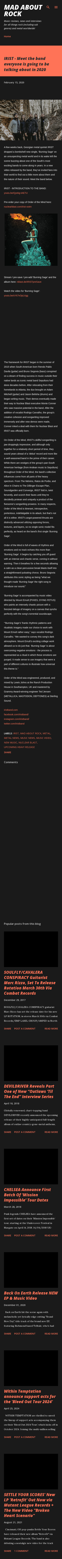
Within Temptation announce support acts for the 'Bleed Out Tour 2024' (30, 1396)
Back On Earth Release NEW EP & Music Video (31, 1295)
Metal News (11, 737)
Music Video (43, 737)
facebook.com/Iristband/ (16, 714)
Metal (46, 733)
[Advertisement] (31, 881)
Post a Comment (25, 1028)
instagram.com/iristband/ (16, 719)
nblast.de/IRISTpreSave (29, 282)
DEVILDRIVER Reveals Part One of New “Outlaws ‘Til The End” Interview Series (29, 1091)
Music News (27, 737)
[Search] (48, 6)
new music (10, 742)
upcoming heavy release (19, 747)
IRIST (16, 733)
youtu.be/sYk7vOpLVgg (16, 295)
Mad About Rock (23, 10)
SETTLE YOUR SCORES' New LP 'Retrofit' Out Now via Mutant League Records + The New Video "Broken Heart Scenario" (29, 1505)
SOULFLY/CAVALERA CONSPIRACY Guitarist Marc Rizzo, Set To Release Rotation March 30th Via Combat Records (30, 983)
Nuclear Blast (28, 742)
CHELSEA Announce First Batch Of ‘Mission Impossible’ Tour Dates (27, 1195)
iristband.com (11, 710)
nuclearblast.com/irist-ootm (18, 206)
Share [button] (7, 752)
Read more (51, 1028)
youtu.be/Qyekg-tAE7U (16, 193)
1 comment (21, 1550)
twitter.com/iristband (14, 723)
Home (7, 36)
